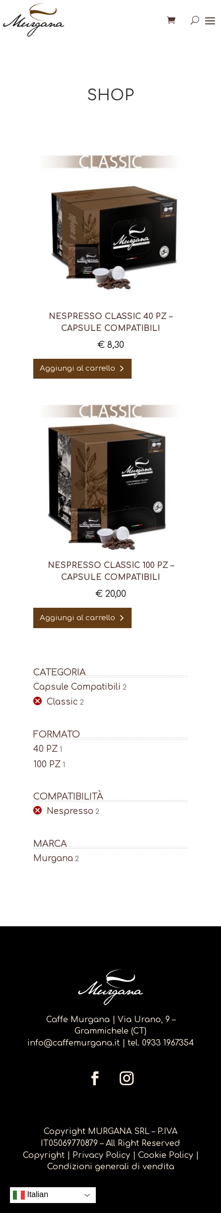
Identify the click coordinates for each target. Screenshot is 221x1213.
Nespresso (70, 811)
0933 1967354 (168, 1043)
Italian (30, 1195)
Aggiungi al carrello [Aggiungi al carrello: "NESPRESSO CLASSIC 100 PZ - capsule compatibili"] (77, 618)
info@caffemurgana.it (73, 1043)
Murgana (53, 858)
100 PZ (47, 764)
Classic (62, 702)
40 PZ (45, 749)
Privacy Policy (103, 1155)
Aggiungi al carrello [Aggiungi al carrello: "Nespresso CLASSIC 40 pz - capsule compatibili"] (77, 368)
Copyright (44, 1155)
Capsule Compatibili (77, 687)
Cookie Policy (165, 1155)
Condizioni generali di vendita (110, 1166)
